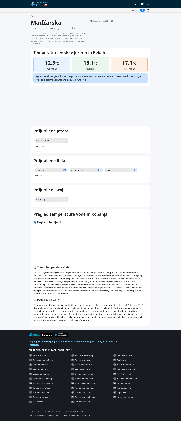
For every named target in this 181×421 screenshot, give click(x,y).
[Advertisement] (90, 106)
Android (81, 79)
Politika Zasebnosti (71, 415)
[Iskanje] (136, 4)
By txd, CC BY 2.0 (107, 21)
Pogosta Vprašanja (37, 415)
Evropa (34, 16)
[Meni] (147, 4)
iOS (72, 79)
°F (148, 10)
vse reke (39, 175)
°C (142, 10)
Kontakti (86, 415)
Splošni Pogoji (54, 415)
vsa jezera (40, 146)
